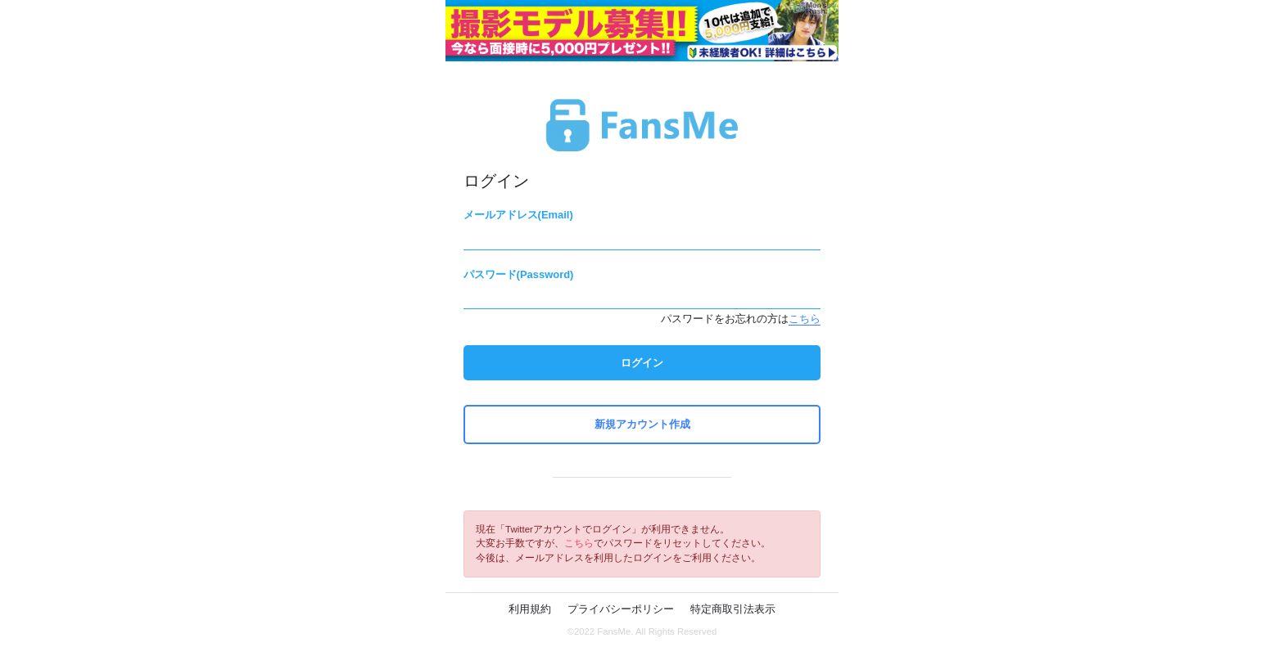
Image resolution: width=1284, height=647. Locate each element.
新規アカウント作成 (642, 424)
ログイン (642, 363)
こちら (805, 318)
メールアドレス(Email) (518, 215)
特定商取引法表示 (732, 609)
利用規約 (530, 609)
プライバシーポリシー (620, 609)
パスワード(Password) (518, 274)
